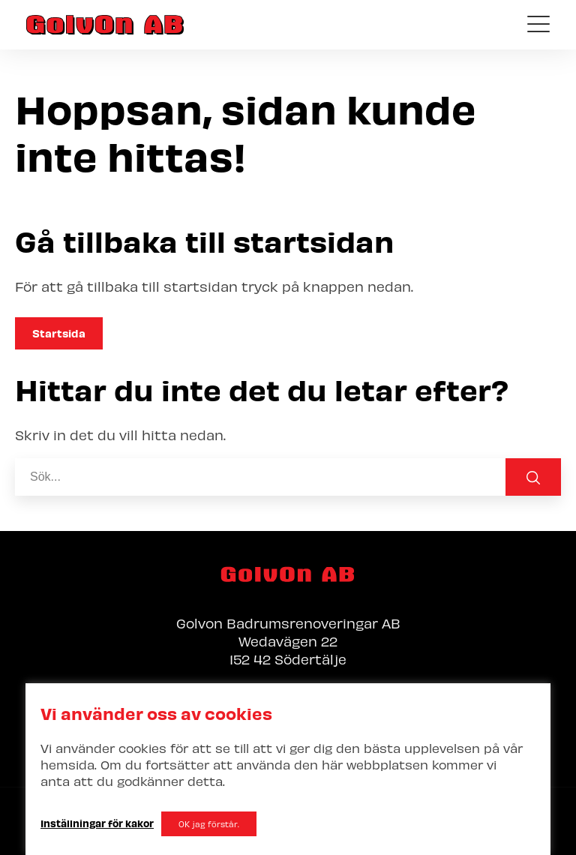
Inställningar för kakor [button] (97, 823)
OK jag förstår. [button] (208, 823)
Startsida (59, 333)
